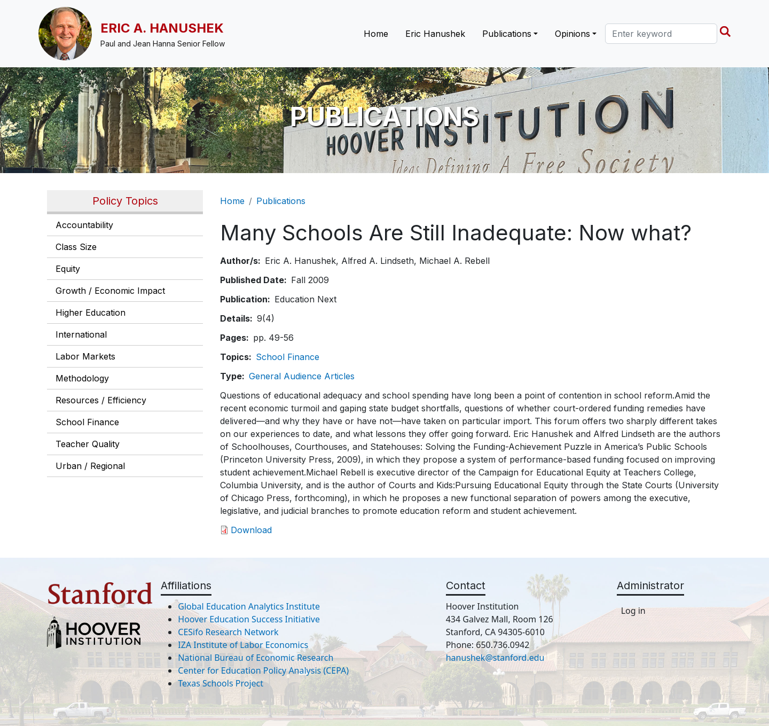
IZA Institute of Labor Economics (243, 645)
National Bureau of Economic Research (255, 657)
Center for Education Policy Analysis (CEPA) (263, 670)
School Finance (87, 422)
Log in (633, 610)
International (81, 334)
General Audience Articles (302, 376)
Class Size (76, 246)
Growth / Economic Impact (110, 290)
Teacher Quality (88, 444)
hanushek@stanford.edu (495, 657)
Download (251, 530)
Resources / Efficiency (101, 400)
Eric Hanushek (435, 33)
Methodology (82, 378)
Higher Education (90, 312)
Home (376, 33)
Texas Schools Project (220, 683)
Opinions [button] (572, 33)
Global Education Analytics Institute (249, 606)
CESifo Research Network (228, 632)
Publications (280, 201)
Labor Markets (85, 356)
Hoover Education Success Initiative (249, 619)
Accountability (84, 225)
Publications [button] (506, 33)
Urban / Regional (90, 465)
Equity (68, 268)
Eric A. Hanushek (162, 28)
